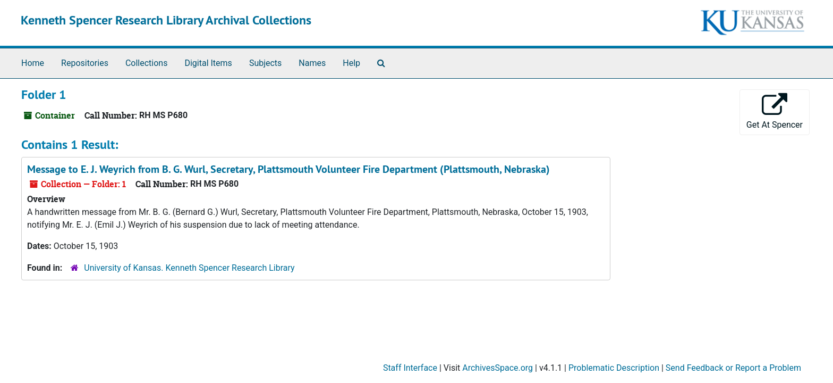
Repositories (84, 63)
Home (32, 63)
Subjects (265, 63)
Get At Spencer (774, 111)
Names (312, 63)
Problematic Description (613, 368)
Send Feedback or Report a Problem (733, 368)
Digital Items (208, 63)
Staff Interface (410, 368)
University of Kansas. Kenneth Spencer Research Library (189, 268)
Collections (146, 63)
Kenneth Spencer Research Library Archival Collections (166, 20)
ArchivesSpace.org (497, 368)
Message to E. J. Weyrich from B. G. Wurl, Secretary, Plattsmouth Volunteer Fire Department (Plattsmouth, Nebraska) (288, 169)
